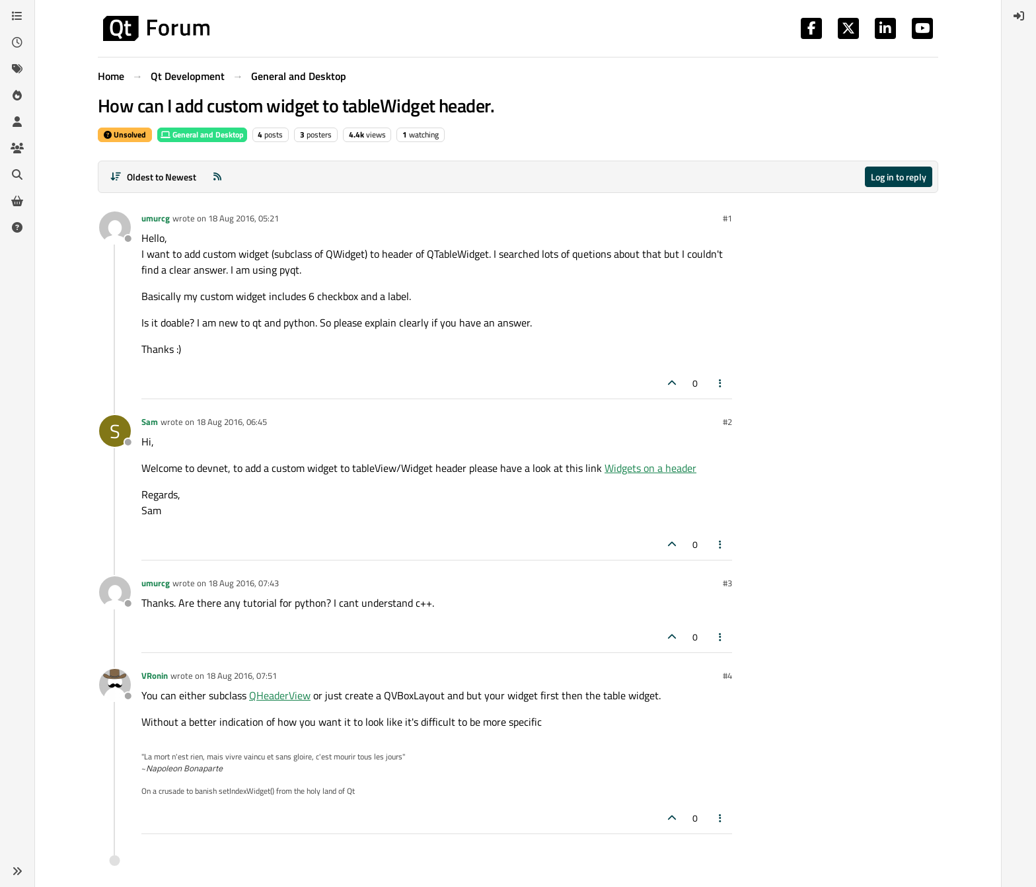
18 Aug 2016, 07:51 (241, 675)
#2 (727, 421)
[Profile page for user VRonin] (115, 685)
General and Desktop (202, 134)
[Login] (1019, 15)
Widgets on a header (650, 468)
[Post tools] (721, 383)
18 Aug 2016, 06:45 (231, 421)
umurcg (155, 218)
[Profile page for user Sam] (115, 431)
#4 (727, 675)
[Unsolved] (17, 227)
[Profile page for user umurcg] (115, 227)
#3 (727, 583)
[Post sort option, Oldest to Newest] (153, 177)
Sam (149, 421)
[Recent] (17, 42)
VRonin (154, 675)
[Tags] (17, 68)
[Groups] (17, 148)
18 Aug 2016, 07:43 (243, 583)
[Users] (17, 121)
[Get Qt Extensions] (17, 201)
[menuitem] (1019, 15)
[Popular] (17, 95)
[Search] (17, 174)
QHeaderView (280, 695)
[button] (17, 871)
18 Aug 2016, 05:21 (243, 218)
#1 (727, 218)
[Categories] (17, 15)
